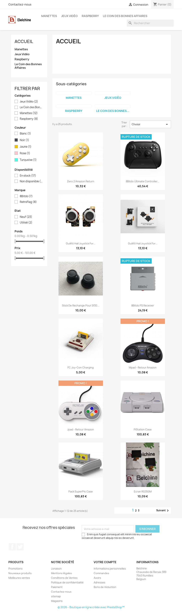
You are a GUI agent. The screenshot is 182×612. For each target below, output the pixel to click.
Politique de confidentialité (67, 582)
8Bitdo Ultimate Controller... (142, 181)
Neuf (26, 217)
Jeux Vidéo (69, 16)
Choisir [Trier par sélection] (150, 124)
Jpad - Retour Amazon (80, 429)
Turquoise (28, 160)
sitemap (56, 596)
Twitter (20, 546)
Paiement (57, 587)
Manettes (49, 16)
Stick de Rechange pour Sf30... (80, 305)
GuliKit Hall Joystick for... (80, 243)
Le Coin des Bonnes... (112, 111)
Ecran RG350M (143, 491)
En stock (28, 175)
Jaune (25, 147)
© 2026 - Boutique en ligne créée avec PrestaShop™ (91, 607)
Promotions (15, 568)
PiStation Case (143, 429)
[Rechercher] (150, 23)
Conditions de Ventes (64, 577)
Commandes (101, 573)
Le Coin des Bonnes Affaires (125, 16)
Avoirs (97, 577)
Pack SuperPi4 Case (80, 491)
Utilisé (26, 222)
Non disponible (31, 181)
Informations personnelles (110, 568)
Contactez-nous (19, 4)
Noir (24, 140)
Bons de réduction (105, 587)
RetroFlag (28, 202)
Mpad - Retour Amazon (143, 367)
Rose (25, 153)
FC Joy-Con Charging (81, 367)
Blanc (25, 133)
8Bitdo (26, 196)
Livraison (56, 568)
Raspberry (90, 16)
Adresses (99, 582)
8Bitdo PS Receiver (142, 305)
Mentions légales (61, 573)
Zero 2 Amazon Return (80, 181)
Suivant (163, 510)
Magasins (57, 601)
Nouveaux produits (20, 573)
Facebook (12, 546)
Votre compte (105, 562)
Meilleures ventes (19, 577)
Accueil (24, 41)
